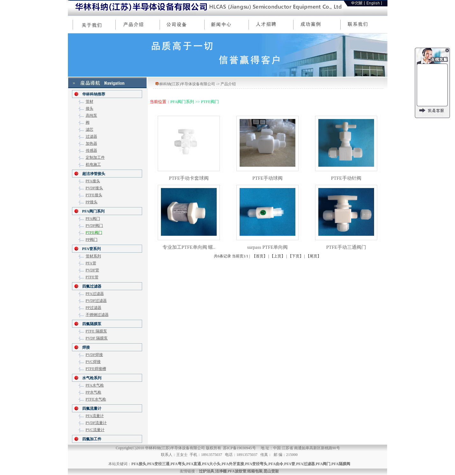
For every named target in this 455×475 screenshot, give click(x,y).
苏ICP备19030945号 (239, 448)
